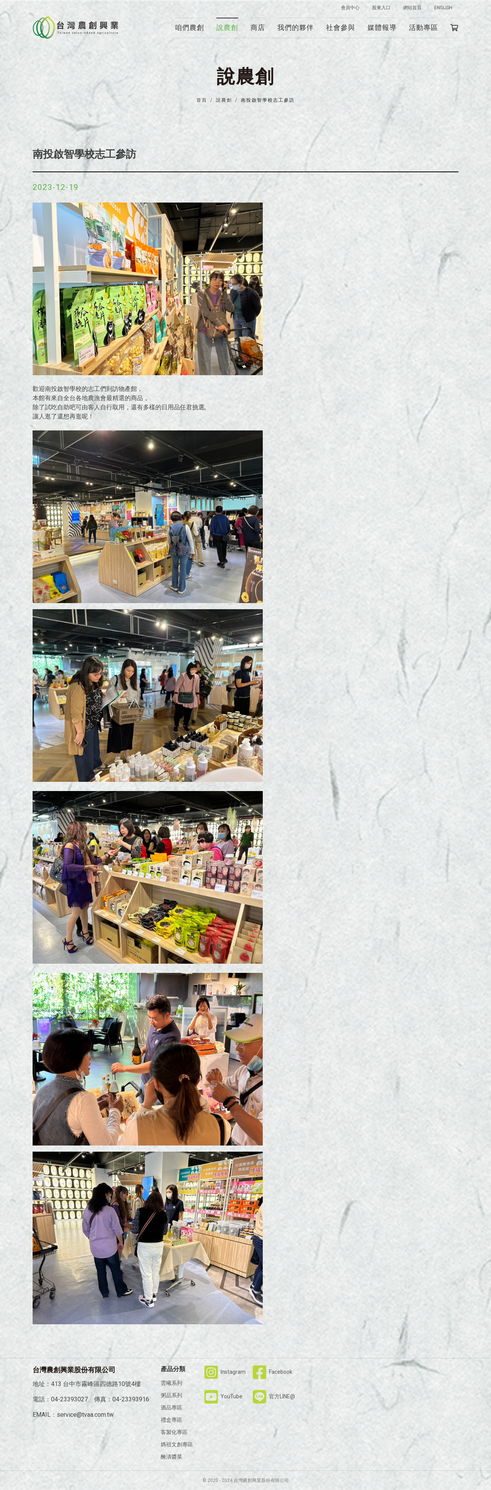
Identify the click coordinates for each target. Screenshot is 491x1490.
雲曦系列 (171, 1383)
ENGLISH (443, 7)
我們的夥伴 (295, 27)
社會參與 (340, 27)
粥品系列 (171, 1395)
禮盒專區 (171, 1420)
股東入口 (381, 7)
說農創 (227, 27)
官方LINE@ (274, 1396)
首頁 (201, 100)
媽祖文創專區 (177, 1444)
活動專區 (423, 27)
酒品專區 (171, 1407)
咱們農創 (189, 27)
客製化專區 (174, 1432)
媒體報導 (382, 27)
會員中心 (350, 7)
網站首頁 (412, 7)
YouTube (223, 1396)
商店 (257, 27)
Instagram (225, 1372)
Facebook (272, 1372)
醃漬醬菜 (171, 1457)
